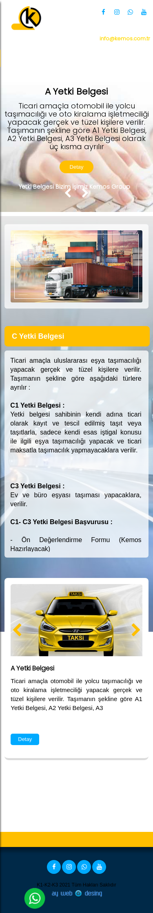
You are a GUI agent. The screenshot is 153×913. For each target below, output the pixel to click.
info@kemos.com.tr (125, 38)
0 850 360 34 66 (108, 28)
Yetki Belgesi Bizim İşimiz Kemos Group (74, 187)
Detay (77, 167)
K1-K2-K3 (47, 885)
